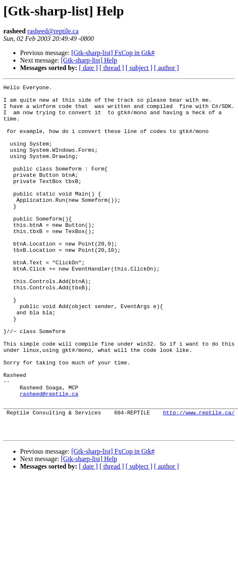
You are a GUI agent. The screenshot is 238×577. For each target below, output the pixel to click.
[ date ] (88, 67)
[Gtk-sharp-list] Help (89, 60)
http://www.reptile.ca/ (199, 478)
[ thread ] (111, 67)
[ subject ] (139, 67)
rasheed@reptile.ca (52, 31)
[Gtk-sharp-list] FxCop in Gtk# (113, 52)
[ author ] (166, 67)
